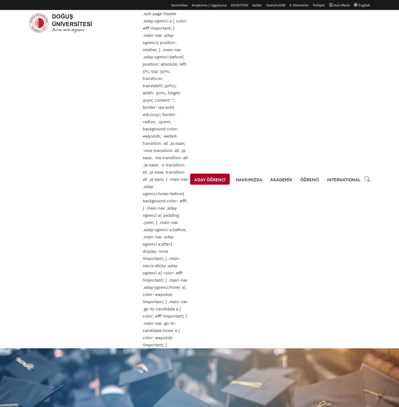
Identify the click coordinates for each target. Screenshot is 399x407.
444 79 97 (220, 364)
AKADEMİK (281, 23)
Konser (43, 183)
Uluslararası (38, 300)
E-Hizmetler (299, 5)
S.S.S (33, 318)
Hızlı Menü (339, 5)
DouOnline (179, 5)
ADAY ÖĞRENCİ (210, 23)
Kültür (42, 193)
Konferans (46, 172)
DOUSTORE (239, 5)
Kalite (257, 5)
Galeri (92, 291)
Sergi (41, 215)
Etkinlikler (47, 116)
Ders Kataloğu (40, 309)
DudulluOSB (275, 5)
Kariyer (43, 161)
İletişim (319, 5)
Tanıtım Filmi (97, 300)
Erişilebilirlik (155, 300)
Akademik (45, 150)
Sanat (42, 204)
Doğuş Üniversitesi (63, 23)
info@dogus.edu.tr (228, 376)
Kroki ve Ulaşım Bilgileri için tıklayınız (238, 313)
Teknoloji (45, 237)
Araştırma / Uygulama (209, 5)
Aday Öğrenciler (41, 291)
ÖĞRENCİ (309, 23)
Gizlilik (150, 291)
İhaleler (151, 309)
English (362, 5)
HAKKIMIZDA (249, 23)
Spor (41, 226)
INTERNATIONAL (343, 23)
